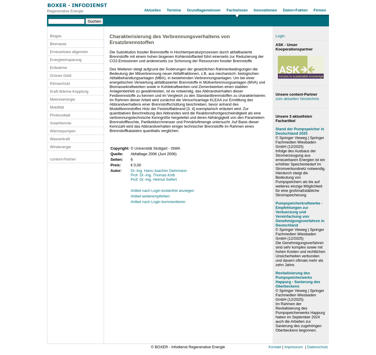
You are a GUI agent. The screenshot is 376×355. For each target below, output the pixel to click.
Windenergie (60, 147)
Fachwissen (237, 10)
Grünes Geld (60, 75)
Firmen (319, 10)
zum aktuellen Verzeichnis (297, 99)
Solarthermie (60, 123)
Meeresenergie (62, 99)
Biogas (55, 36)
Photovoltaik (60, 115)
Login (280, 36)
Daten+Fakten (295, 10)
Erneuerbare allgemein (69, 52)
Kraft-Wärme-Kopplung (69, 91)
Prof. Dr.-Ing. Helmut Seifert (154, 179)
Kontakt (274, 347)
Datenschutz (317, 347)
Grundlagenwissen (204, 10)
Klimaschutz (60, 83)
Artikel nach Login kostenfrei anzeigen (162, 190)
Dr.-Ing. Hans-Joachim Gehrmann (159, 170)
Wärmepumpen (62, 131)
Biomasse (58, 44)
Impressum (293, 347)
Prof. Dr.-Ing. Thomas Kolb (153, 175)
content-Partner (63, 159)
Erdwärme (58, 67)
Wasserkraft (60, 139)
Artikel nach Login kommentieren (158, 202)
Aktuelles (152, 10)
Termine (174, 10)
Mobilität (57, 107)
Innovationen (265, 10)
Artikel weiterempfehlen (150, 196)
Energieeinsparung (65, 60)
